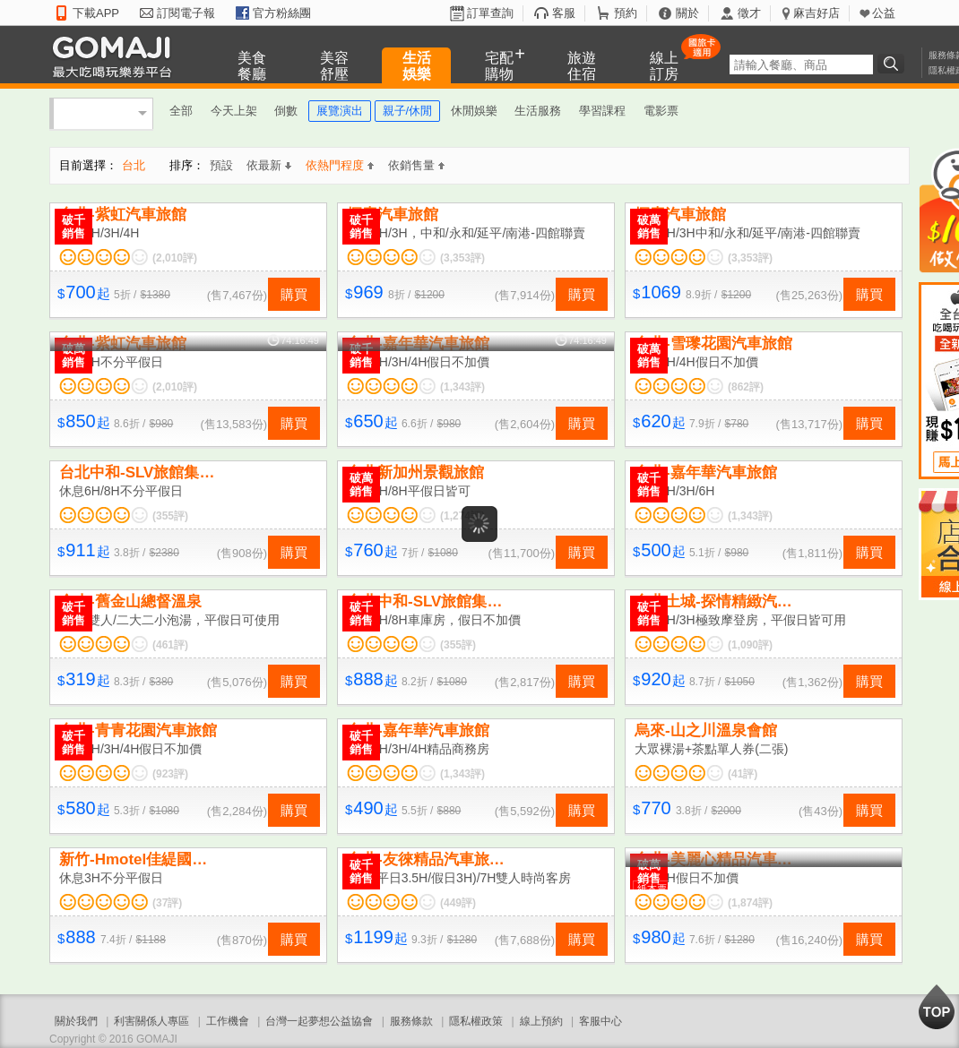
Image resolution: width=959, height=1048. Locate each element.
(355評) (170, 516)
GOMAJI (116, 56)
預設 (221, 165)
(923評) (170, 774)
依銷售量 (416, 165)
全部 (181, 110)
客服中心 (600, 1021)
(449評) (458, 903)
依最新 (268, 165)
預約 (625, 13)
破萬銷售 (649, 226)
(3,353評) (462, 258)
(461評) (170, 645)
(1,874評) (750, 903)
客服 (563, 13)
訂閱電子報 (186, 13)
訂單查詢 (490, 13)
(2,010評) (174, 258)
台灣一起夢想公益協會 (319, 1021)
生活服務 (537, 110)
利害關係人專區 (151, 1021)
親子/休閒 (408, 110)
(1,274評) (462, 516)
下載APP (96, 13)
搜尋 (893, 63)
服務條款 (411, 1021)
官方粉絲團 (282, 13)
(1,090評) (750, 645)
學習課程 (602, 110)
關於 (687, 13)
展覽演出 (339, 110)
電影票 (661, 110)
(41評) (742, 774)
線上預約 (541, 1021)
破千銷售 (73, 226)
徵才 (749, 13)
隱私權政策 (476, 1021)
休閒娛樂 (474, 110)
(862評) (746, 387)
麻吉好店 (816, 13)
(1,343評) (462, 387)
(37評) (167, 903)
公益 (883, 13)
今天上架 (234, 110)
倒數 (286, 110)
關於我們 (76, 1021)
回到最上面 (937, 1007)
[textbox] (801, 64)
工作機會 (227, 1021)
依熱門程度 (340, 165)
